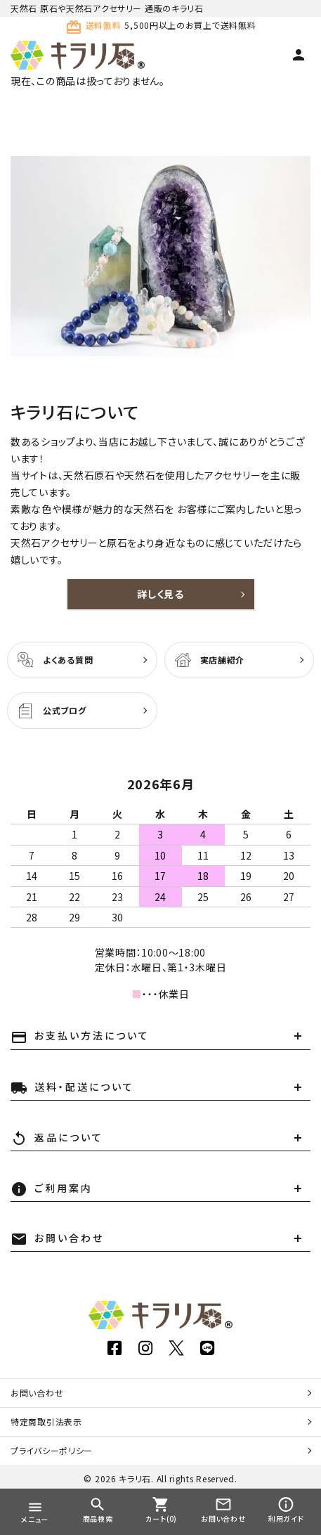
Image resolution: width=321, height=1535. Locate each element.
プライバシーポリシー (52, 1450)
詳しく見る (160, 594)
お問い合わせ (37, 1393)
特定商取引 (46, 1421)
